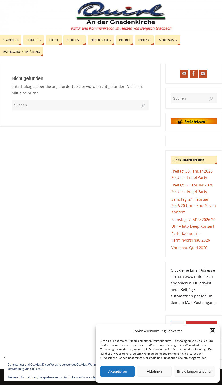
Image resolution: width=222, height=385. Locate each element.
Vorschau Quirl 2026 (189, 247)
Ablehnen (154, 371)
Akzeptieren (117, 371)
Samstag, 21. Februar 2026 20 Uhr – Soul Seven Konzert (193, 206)
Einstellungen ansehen (194, 371)
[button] (212, 330)
